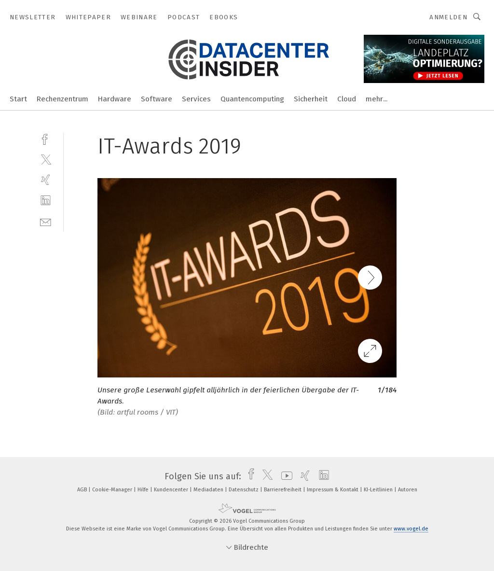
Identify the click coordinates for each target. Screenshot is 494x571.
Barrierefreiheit (283, 490)
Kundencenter (172, 490)
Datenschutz (244, 490)
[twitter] (46, 159)
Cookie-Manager (113, 490)
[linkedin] (46, 201)
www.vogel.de (411, 529)
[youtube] (284, 476)
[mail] (46, 221)
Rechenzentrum (62, 99)
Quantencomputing (252, 99)
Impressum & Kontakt (333, 490)
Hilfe (143, 490)
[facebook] (46, 138)
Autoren (407, 490)
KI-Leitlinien (379, 490)
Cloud (346, 99)
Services (196, 99)
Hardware (114, 99)
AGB (82, 490)
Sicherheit (311, 99)
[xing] (46, 180)
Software (156, 99)
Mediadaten (209, 490)
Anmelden (448, 17)
